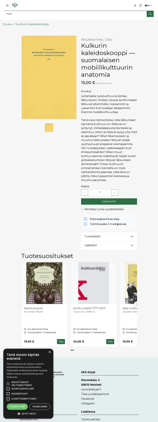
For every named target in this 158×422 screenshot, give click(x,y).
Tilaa (60, 338)
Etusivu (8, 21)
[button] (149, 5)
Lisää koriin (109, 198)
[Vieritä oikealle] (137, 301)
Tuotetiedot (92, 233)
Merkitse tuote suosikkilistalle (104, 206)
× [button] (49, 352)
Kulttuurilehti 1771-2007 (89, 305)
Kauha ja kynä (33, 305)
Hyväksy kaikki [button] (17, 406)
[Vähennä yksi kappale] (84, 189)
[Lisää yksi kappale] (114, 189)
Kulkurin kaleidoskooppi (32, 21)
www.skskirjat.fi (91, 386)
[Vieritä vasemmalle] (21, 301)
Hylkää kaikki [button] (39, 406)
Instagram (88, 400)
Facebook (87, 395)
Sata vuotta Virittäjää (136, 305)
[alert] (28, 384)
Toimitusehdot (91, 416)
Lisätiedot (90, 242)
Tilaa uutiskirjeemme (95, 390)
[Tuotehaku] (79, 14)
